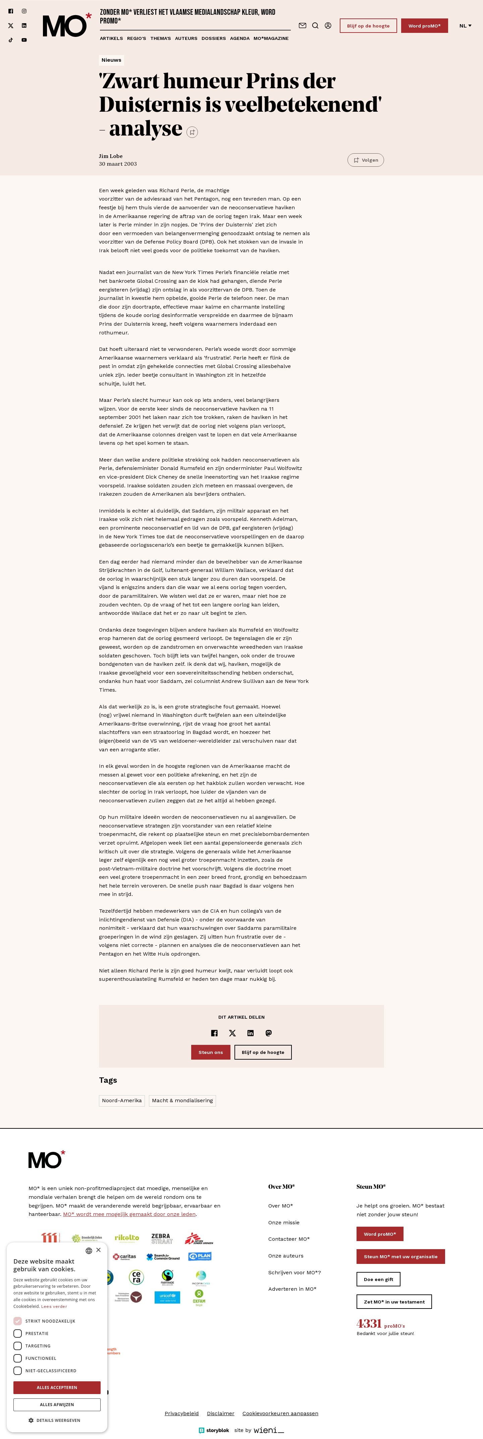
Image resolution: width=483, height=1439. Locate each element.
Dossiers (214, 38)
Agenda (240, 38)
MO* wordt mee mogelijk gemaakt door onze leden (129, 1214)
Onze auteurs (286, 1256)
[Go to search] (315, 25)
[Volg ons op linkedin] (24, 25)
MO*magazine (271, 38)
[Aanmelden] (328, 25)
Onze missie (284, 1222)
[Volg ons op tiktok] (10, 40)
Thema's (160, 38)
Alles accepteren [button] (57, 1387)
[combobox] (89, 1250)
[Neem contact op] (302, 25)
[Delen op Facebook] (214, 1033)
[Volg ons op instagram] (24, 11)
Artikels (111, 38)
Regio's (136, 38)
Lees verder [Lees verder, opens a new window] (54, 1306)
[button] (57, 1421)
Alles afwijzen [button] (57, 1404)
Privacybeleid (182, 1413)
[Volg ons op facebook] (10, 11)
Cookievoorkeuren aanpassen (280, 1413)
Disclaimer (220, 1413)
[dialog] (57, 1337)
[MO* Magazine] (67, 25)
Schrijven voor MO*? (294, 1272)
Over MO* (280, 1206)
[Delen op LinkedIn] (250, 1033)
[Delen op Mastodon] (268, 1033)
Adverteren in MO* (292, 1289)
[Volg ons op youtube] (24, 40)
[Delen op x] (232, 1033)
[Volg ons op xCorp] (10, 25)
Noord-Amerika (122, 1100)
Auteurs (186, 38)
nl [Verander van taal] (466, 25)
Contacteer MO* (289, 1239)
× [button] (98, 1250)
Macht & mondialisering (182, 1100)
